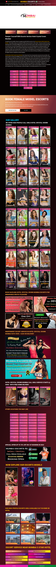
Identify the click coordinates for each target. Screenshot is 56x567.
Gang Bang (42, 76)
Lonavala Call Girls (14, 422)
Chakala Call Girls (33, 433)
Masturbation (14, 82)
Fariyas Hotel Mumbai (39, 556)
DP (41, 74)
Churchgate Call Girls (32, 414)
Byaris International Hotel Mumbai (39, 551)
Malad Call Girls (23, 425)
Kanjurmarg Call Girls (32, 428)
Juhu (36, 4)
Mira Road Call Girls (41, 428)
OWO (32, 82)
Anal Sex (14, 71)
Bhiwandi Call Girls (23, 433)
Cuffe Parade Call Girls (32, 420)
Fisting (14, 76)
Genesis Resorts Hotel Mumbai (16, 562)
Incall (28, 87)
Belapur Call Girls (23, 414)
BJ (14, 74)
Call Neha (14, 565)
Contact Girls (47, 4)
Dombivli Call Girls (14, 440)
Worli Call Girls (41, 422)
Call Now (26, 110)
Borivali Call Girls (42, 425)
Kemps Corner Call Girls (42, 420)
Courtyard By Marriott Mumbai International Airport (17, 554)
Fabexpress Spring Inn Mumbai (39, 554)
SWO (32, 85)
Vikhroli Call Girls (42, 414)
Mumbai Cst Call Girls (14, 433)
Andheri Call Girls (23, 417)
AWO (23, 71)
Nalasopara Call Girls (14, 428)
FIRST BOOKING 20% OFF (10, 31)
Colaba (42, 4)
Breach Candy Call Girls (14, 420)
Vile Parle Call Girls (41, 436)
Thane (25, 4)
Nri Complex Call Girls (41, 433)
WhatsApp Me (42, 565)
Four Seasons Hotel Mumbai (39, 559)
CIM (32, 74)
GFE (14, 79)
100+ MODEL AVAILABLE (33, 31)
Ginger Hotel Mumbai (39, 562)
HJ (32, 79)
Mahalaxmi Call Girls (23, 422)
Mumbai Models (19, 4)
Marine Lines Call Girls (32, 422)
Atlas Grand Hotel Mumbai (16, 551)
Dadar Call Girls (41, 440)
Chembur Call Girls (32, 417)
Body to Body (23, 74)
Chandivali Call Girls (23, 428)
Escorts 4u (29, 2)
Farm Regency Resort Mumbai (16, 559)
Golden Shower (23, 79)
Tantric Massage (42, 85)
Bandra (30, 4)
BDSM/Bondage (32, 71)
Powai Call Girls (32, 440)
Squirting (14, 85)
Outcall (23, 82)
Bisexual (41, 71)
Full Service (33, 76)
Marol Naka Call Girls (23, 440)
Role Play (41, 82)
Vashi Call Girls (14, 417)
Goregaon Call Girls (14, 425)
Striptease (23, 85)
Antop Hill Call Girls (41, 417)
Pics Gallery (14, 4)
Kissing (41, 79)
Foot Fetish (23, 76)
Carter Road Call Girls (23, 420)
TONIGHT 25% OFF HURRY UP (22, 32)
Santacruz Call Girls (32, 436)
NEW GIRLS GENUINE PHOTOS (45, 32)
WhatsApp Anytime (12, 110)
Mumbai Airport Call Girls (14, 437)
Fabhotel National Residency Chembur (16, 556)
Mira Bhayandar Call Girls (23, 437)
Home (8, 4)
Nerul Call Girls (14, 414)
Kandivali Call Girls (32, 425)
